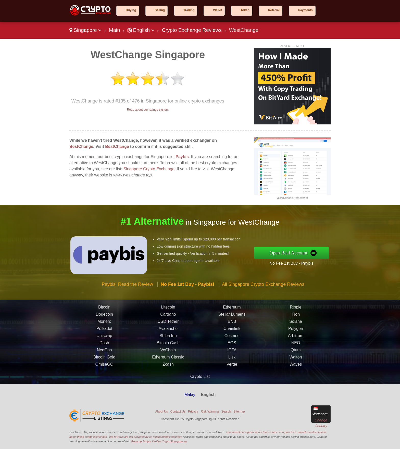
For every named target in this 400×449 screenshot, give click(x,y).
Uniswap (104, 337)
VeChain (168, 351)
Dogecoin (104, 316)
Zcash (168, 366)
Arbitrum (295, 337)
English (141, 30)
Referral (274, 10)
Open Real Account (289, 252)
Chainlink (231, 330)
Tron (296, 316)
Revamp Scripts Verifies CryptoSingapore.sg (159, 441)
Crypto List (200, 376)
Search (226, 411)
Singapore (85, 30)
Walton (295, 358)
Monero (104, 323)
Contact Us (177, 411)
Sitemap (239, 411)
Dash (104, 344)
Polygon (295, 330)
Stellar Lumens (232, 316)
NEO (295, 344)
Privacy (193, 411)
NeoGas (104, 351)
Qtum (296, 351)
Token (245, 10)
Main (114, 30)
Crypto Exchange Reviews (192, 30)
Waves (296, 366)
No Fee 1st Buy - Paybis (293, 263)
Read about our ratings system (147, 109)
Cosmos (232, 337)
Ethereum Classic (168, 358)
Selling (160, 10)
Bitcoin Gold (104, 358)
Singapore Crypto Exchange (148, 169)
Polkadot (104, 330)
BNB (232, 323)
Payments (305, 10)
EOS (232, 344)
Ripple (295, 308)
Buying (131, 10)
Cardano (168, 316)
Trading (188, 10)
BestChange (81, 146)
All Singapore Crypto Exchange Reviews (263, 285)
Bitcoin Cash (168, 344)
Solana (295, 323)
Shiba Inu (168, 337)
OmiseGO (104, 366)
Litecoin (168, 308)
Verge (232, 366)
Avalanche (168, 330)
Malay (189, 394)
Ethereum (232, 308)
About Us (161, 411)
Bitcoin (104, 308)
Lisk (231, 358)
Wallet (217, 10)
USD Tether (168, 323)
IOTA (231, 351)
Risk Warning (210, 411)
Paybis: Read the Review (127, 285)
